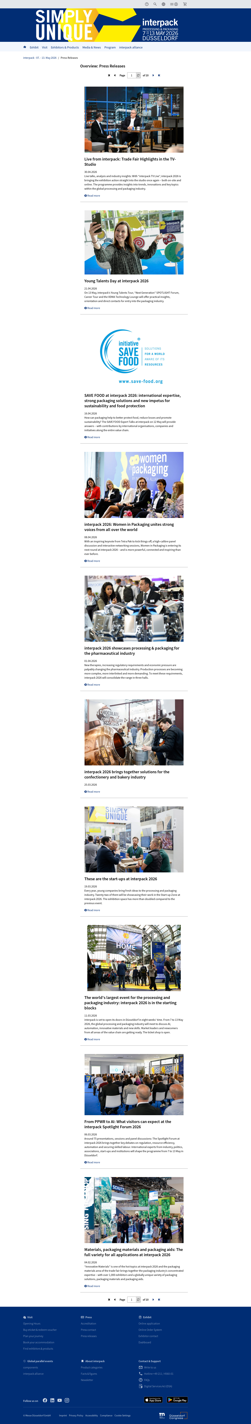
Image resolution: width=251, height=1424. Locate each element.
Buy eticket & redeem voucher (40, 1329)
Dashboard (145, 1342)
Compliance (106, 1415)
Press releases (89, 1336)
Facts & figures (89, 1373)
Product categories (91, 1367)
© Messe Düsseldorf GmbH (37, 1415)
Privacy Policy (76, 1415)
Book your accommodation (38, 1342)
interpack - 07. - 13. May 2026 (39, 57)
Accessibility (91, 1415)
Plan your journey (33, 1336)
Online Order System (150, 1329)
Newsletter (87, 1380)
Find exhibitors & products (38, 1348)
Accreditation (88, 1323)
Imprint (63, 1415)
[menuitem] (147, 4)
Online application (149, 1323)
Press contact (88, 1329)
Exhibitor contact (148, 1336)
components (30, 1367)
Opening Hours (31, 1323)
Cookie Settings (123, 1415)
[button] (155, 4)
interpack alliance (33, 1373)
